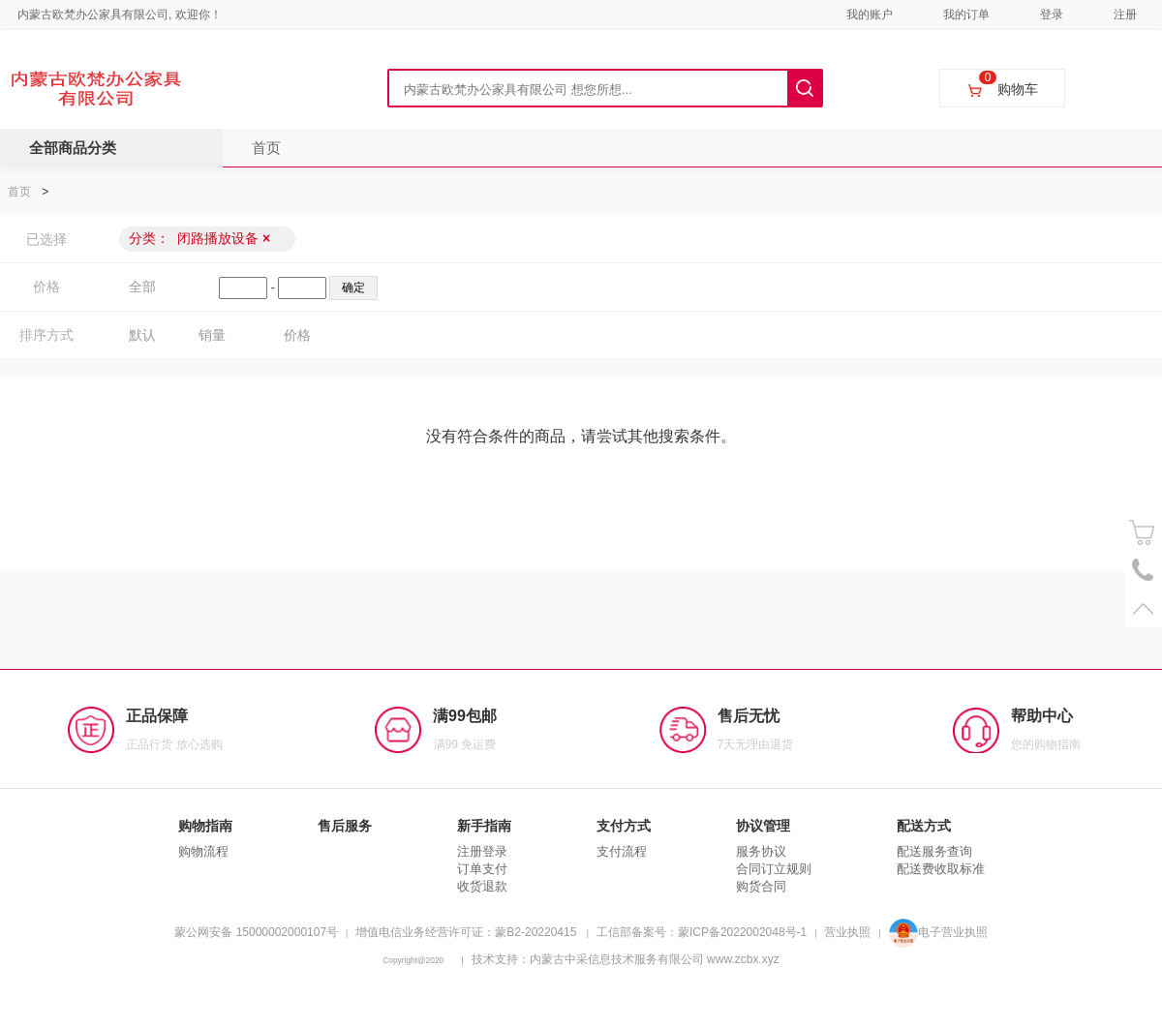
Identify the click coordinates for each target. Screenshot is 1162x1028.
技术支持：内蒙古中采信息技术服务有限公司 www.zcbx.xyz (626, 959)
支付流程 (621, 851)
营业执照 (847, 932)
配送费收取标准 (941, 869)
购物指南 (205, 825)
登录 (1051, 14)
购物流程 (203, 851)
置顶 (1143, 608)
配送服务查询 (934, 851)
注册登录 (482, 851)
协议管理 (763, 825)
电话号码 (1143, 571)
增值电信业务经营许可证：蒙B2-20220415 (465, 932)
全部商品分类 (72, 147)
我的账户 (869, 14)
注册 (1125, 14)
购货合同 (761, 886)
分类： (199, 238)
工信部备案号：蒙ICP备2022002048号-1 (701, 932)
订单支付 (482, 869)
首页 (266, 147)
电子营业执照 (938, 932)
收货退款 (482, 886)
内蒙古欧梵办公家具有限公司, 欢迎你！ (119, 14)
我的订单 (966, 14)
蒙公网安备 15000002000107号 (256, 932)
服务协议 (761, 851)
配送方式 (924, 825)
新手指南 (484, 825)
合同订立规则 (773, 869)
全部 (142, 286)
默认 (142, 335)
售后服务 (345, 825)
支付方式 (623, 825)
